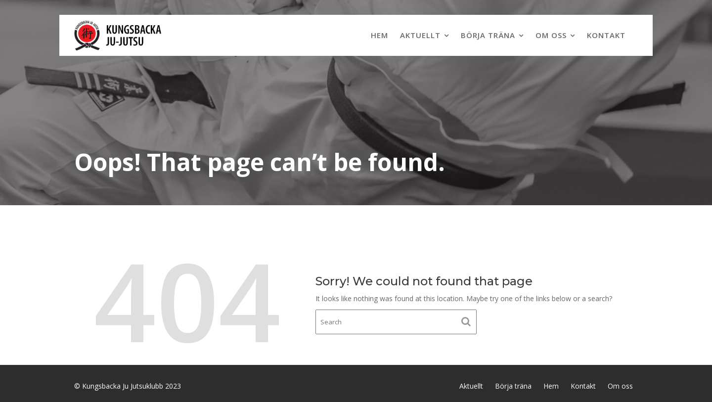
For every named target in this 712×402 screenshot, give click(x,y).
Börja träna (488, 35)
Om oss (551, 35)
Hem (379, 35)
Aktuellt (420, 35)
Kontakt (606, 35)
